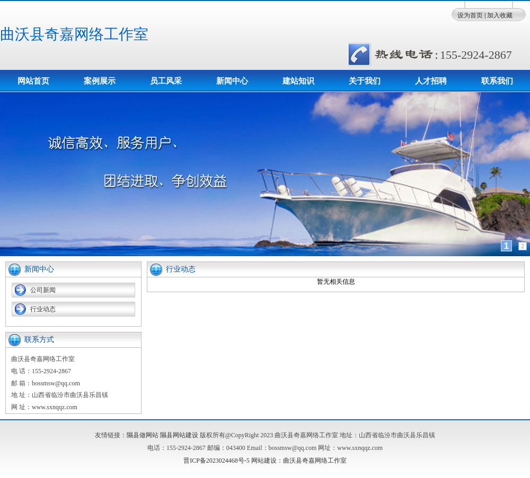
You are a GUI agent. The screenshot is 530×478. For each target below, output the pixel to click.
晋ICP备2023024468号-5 (216, 460)
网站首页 (33, 81)
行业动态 (43, 309)
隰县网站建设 (179, 435)
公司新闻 (43, 290)
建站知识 (298, 81)
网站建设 (264, 460)
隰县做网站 (142, 435)
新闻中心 (232, 81)
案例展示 (100, 81)
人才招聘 (431, 81)
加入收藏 (500, 15)
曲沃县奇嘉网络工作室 (74, 34)
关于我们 (365, 81)
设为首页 (470, 15)
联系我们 (497, 81)
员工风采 (166, 81)
